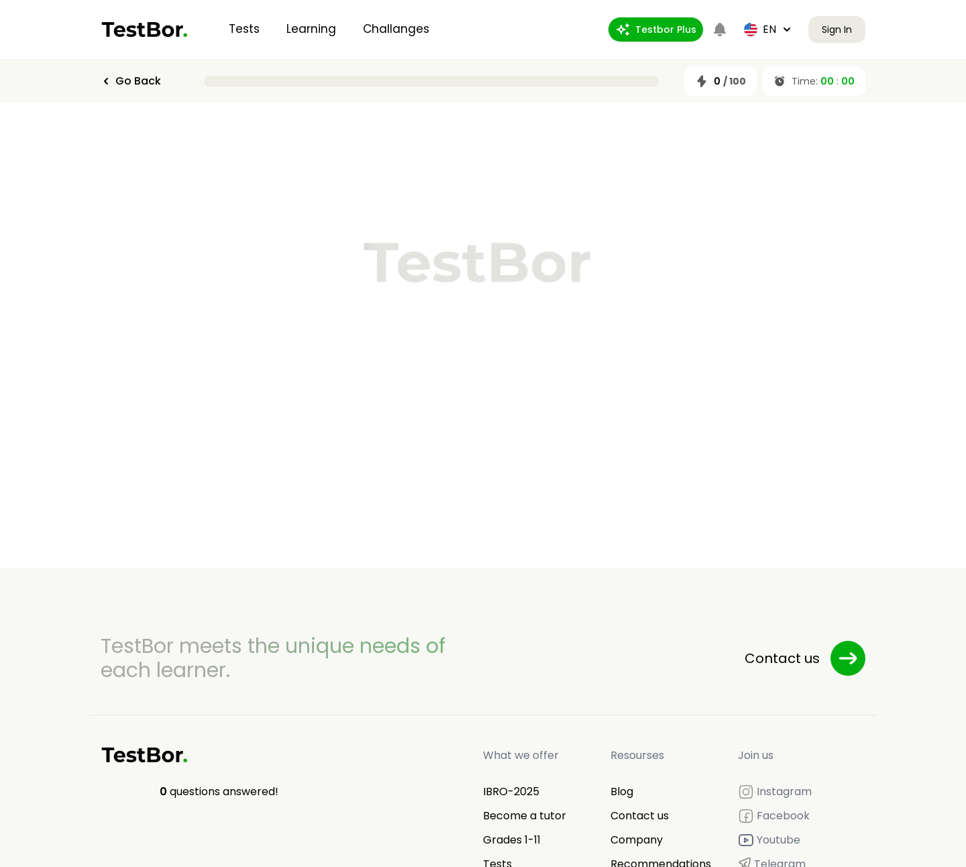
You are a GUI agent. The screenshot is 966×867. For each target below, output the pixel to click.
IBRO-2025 (511, 791)
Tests (244, 29)
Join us (755, 755)
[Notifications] (720, 29)
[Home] (145, 29)
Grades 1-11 (512, 840)
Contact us (639, 815)
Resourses (637, 755)
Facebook (774, 816)
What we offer (521, 755)
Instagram (775, 792)
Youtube (769, 840)
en (768, 29)
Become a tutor (524, 815)
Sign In (837, 29)
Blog (621, 791)
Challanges (396, 29)
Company (636, 840)
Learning (311, 29)
